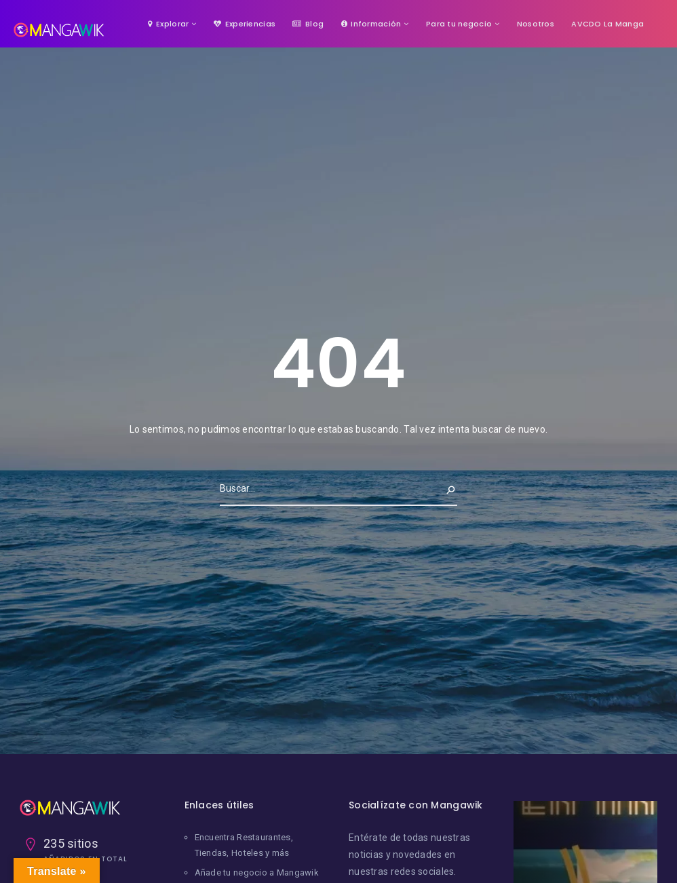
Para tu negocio (459, 23)
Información (371, 23)
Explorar (168, 23)
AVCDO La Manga (607, 23)
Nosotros (535, 23)
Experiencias (244, 23)
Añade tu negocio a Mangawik (257, 872)
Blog (308, 23)
